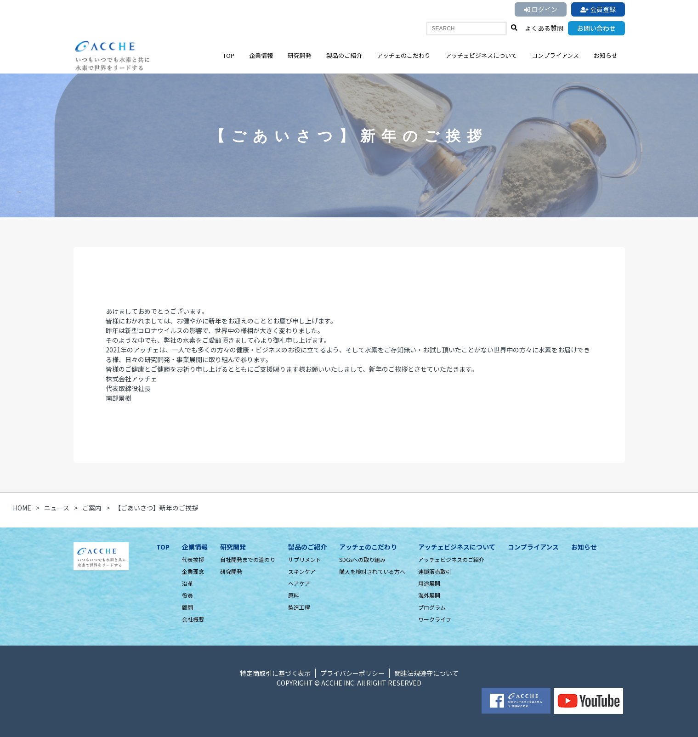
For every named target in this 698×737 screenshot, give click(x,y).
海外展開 (429, 595)
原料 (293, 595)
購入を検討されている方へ (372, 571)
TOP (228, 55)
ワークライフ (434, 619)
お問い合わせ (596, 28)
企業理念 (193, 571)
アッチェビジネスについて (481, 55)
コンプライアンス (555, 55)
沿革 (187, 583)
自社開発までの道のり (247, 559)
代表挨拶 (193, 559)
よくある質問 (544, 28)
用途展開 (429, 583)
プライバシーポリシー (352, 673)
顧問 (187, 607)
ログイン (540, 9)
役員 (187, 595)
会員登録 (598, 9)
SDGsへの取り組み (362, 559)
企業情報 (261, 55)
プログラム (432, 607)
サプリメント (304, 559)
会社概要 (193, 619)
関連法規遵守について (426, 673)
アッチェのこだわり (404, 55)
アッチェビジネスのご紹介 (451, 559)
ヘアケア (299, 583)
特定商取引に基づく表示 (275, 673)
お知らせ (606, 55)
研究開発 (300, 55)
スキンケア (302, 571)
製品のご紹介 (344, 55)
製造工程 (299, 607)
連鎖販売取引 (434, 571)
